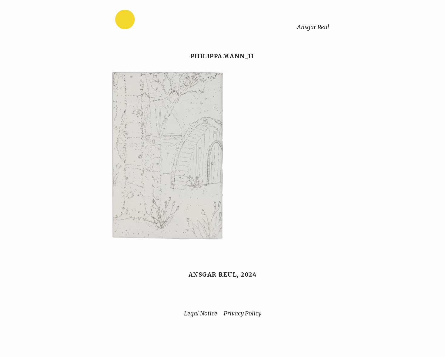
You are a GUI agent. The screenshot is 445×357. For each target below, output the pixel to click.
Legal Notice (200, 313)
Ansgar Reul (313, 27)
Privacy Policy (242, 313)
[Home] (144, 21)
